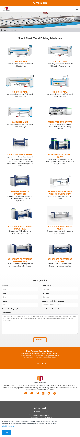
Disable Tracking (8, 426)
